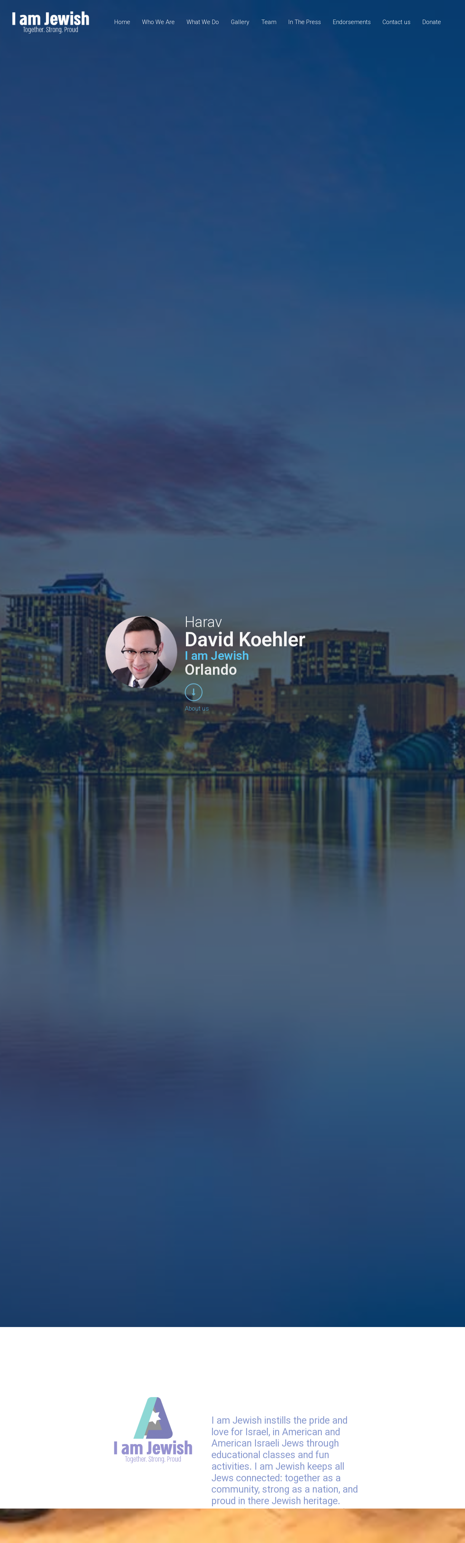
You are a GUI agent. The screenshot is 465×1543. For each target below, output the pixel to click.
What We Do (203, 22)
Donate (431, 22)
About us (197, 706)
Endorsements (352, 22)
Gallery (240, 22)
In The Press (304, 22)
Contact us (396, 22)
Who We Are (158, 22)
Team (268, 22)
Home (122, 22)
